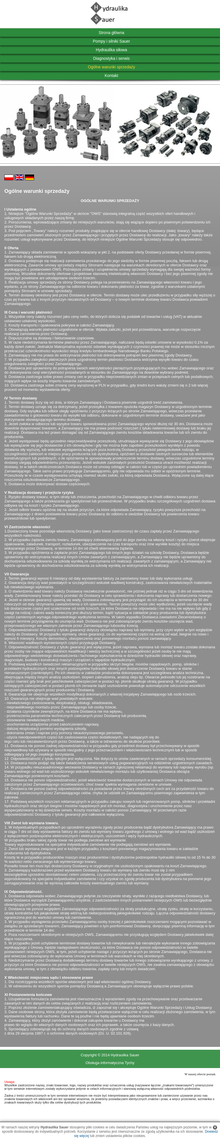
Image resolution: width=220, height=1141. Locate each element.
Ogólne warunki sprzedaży (111, 67)
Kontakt (111, 75)
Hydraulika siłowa (111, 49)
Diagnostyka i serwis (111, 58)
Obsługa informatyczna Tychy (110, 1063)
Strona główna (111, 32)
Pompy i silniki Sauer (111, 41)
